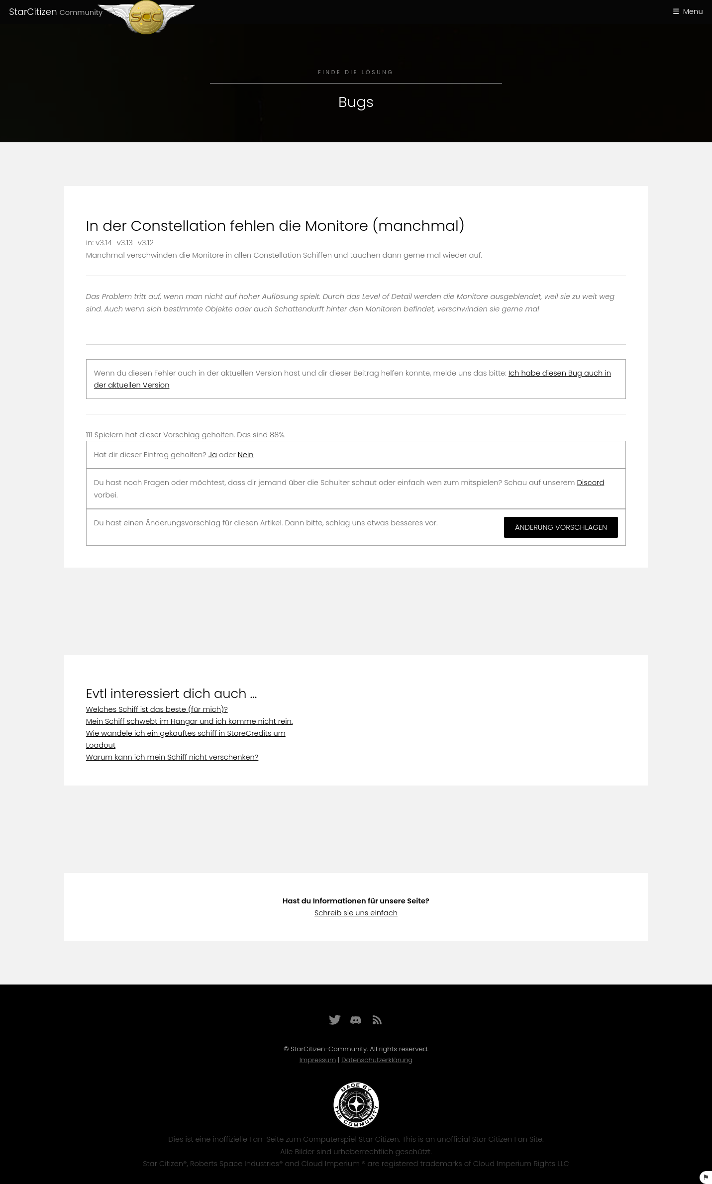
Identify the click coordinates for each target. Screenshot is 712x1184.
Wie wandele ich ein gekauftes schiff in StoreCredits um (186, 733)
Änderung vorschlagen (561, 527)
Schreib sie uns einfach (356, 913)
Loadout (100, 745)
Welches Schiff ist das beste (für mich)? (157, 709)
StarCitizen (55, 11)
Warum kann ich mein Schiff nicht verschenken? (172, 757)
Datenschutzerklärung (376, 1060)
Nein (246, 455)
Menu (693, 11)
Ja (212, 455)
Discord (591, 483)
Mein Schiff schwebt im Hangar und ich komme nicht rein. (189, 721)
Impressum (318, 1060)
